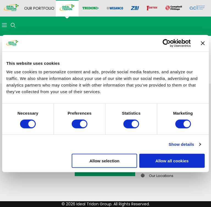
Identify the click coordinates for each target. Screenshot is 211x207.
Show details (181, 144)
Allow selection (105, 160)
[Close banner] (203, 43)
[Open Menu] (4, 25)
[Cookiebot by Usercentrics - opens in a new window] (167, 43)
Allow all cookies (171, 160)
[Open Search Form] (13, 25)
